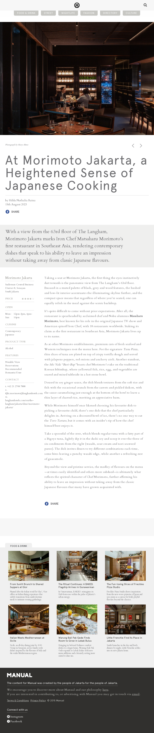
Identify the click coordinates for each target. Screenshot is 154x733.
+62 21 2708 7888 (16, 386)
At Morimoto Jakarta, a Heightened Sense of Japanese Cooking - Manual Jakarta (77, 5)
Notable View (12, 362)
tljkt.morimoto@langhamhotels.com (24, 393)
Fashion (88, 13)
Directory (110, 13)
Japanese (9, 334)
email (136, 694)
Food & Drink (26, 13)
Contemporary (13, 331)
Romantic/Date (13, 372)
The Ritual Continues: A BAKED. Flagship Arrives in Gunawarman (76, 586)
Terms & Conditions (18, 700)
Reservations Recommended (13, 367)
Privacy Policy (38, 700)
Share (15, 211)
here (106, 690)
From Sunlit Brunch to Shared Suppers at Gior (26, 586)
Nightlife (68, 13)
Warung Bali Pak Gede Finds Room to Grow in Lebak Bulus (74, 639)
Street (48, 13)
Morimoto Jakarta (18, 277)
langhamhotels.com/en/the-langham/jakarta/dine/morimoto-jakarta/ (22, 403)
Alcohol (9, 348)
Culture (131, 13)
